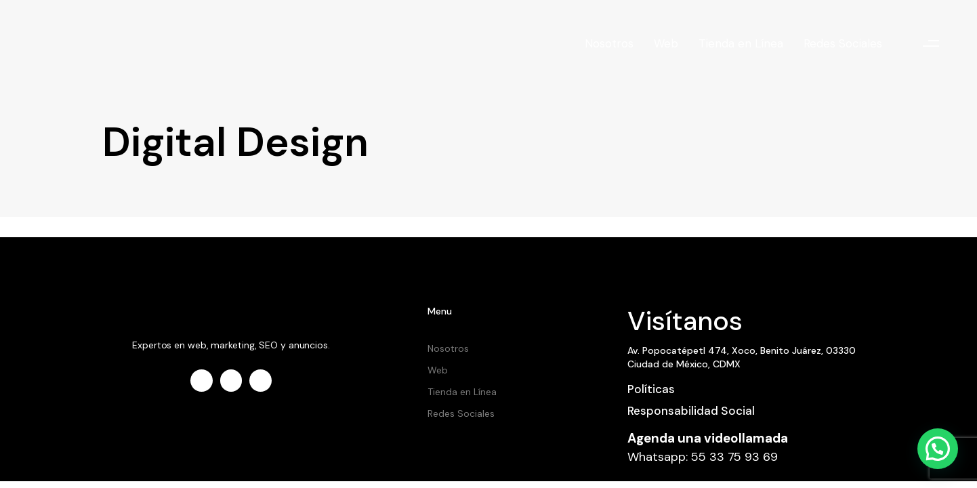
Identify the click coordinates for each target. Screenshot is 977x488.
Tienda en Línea (741, 43)
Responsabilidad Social (691, 410)
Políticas (651, 389)
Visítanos (685, 321)
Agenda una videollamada (707, 438)
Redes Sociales (843, 43)
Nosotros (609, 43)
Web (666, 43)
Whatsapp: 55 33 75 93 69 (702, 457)
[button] (931, 43)
